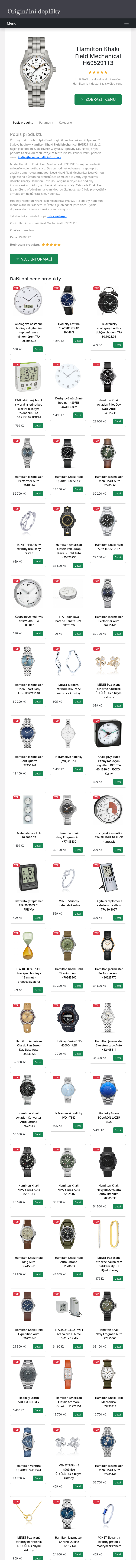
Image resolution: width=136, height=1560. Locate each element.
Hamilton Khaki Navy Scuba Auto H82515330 (29, 1190)
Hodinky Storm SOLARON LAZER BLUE (109, 1117)
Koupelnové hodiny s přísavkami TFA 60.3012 (29, 621)
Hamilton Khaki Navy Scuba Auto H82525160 (69, 1190)
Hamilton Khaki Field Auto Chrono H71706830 (69, 1262)
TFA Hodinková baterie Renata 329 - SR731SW (68, 621)
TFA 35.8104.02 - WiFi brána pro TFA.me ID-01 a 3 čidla (69, 1334)
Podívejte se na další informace (39, 157)
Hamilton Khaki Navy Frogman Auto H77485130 (69, 837)
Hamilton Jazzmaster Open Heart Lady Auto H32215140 (29, 689)
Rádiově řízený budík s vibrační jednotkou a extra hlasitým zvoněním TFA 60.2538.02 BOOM (29, 408)
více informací (36, 259)
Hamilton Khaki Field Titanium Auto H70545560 (69, 973)
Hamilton (79, 84)
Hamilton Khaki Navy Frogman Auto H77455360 (109, 1334)
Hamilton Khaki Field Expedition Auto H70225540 (29, 1334)
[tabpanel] (58, 191)
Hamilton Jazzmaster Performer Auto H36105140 (29, 481)
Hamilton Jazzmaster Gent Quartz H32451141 (29, 761)
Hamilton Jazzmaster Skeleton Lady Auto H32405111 (109, 1045)
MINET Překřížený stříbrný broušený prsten (29, 549)
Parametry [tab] (46, 122)
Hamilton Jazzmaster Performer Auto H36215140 (109, 621)
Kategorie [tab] (65, 122)
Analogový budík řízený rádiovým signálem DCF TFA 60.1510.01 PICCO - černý (108, 765)
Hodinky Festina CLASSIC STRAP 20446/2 (69, 328)
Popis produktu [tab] (23, 122)
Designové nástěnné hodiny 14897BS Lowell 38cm (69, 402)
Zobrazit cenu (101, 99)
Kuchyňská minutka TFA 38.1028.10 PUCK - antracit (109, 837)
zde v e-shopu (57, 216)
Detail (38, 349)
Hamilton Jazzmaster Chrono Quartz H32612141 (69, 1542)
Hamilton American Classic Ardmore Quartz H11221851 (69, 1402)
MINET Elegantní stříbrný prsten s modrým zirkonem (108, 1542)
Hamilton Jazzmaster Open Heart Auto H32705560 (109, 481)
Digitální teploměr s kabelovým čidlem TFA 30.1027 (109, 905)
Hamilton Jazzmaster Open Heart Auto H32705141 (109, 1470)
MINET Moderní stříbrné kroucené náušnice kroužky (69, 689)
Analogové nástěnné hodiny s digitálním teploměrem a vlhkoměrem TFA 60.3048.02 (29, 332)
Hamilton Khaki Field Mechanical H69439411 (109, 1402)
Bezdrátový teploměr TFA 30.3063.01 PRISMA (29, 905)
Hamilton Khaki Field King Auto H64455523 (29, 1262)
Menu (11, 23)
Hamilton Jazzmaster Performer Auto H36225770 (109, 973)
